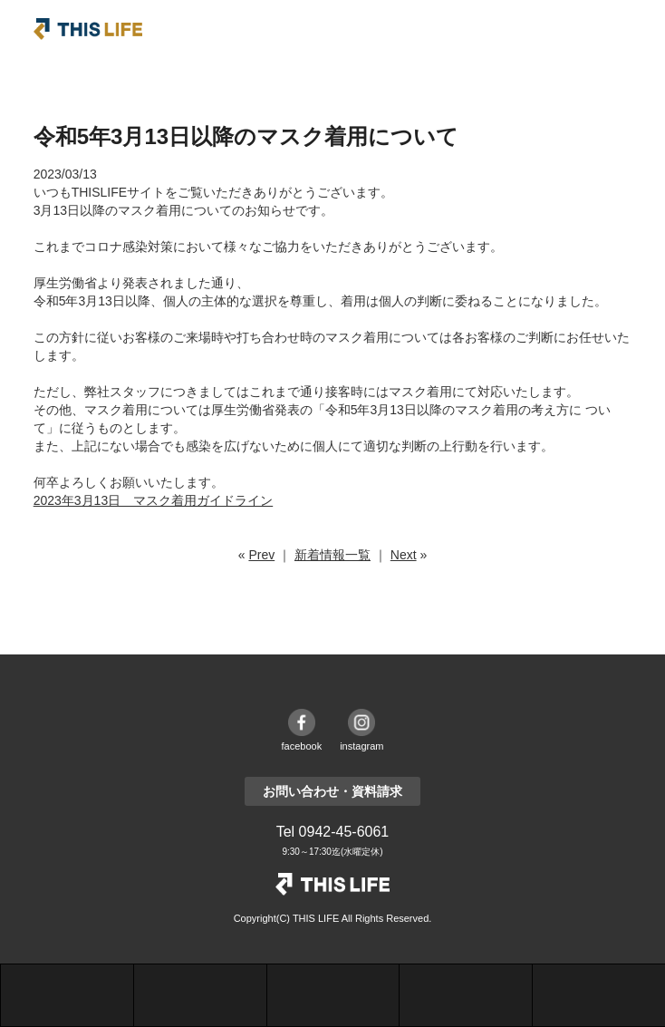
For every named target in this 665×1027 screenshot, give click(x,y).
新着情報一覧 (332, 554)
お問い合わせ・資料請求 (332, 791)
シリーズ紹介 (67, 995)
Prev (261, 554)
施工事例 (200, 995)
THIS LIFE (88, 29)
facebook (302, 746)
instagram (361, 746)
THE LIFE (332, 884)
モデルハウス (333, 995)
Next (403, 554)
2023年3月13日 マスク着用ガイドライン (154, 500)
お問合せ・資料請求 (466, 995)
